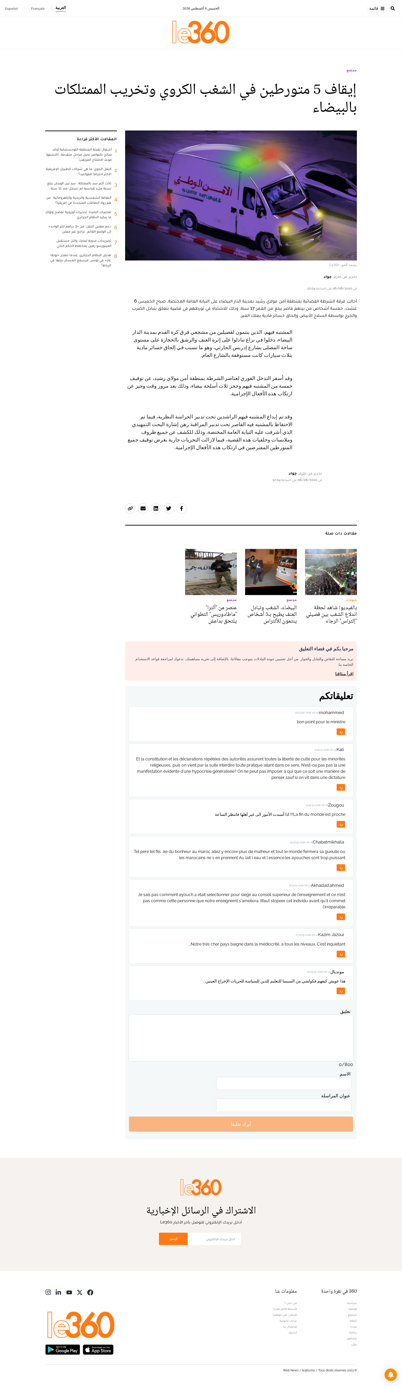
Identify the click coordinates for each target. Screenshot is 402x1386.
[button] (391, 1375)
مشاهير (352, 1338)
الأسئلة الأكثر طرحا (285, 1309)
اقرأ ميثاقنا (344, 673)
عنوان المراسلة (335, 1095)
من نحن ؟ (291, 1303)
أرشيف (292, 1332)
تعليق (345, 1011)
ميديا (353, 1326)
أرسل (173, 1239)
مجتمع (352, 70)
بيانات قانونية (288, 1320)
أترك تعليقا (241, 1124)
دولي (354, 1344)
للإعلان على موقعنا (285, 1315)
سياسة (352, 1303)
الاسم (345, 1074)
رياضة (353, 1332)
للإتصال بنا (290, 1326)
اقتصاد (352, 1309)
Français (38, 8)
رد (341, 732)
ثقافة (353, 1320)
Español (11, 8)
